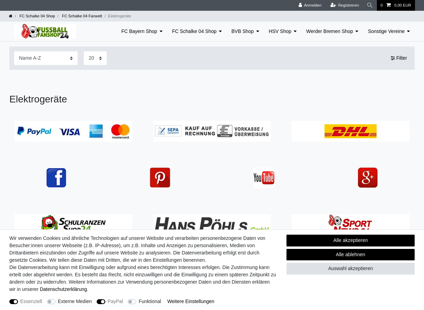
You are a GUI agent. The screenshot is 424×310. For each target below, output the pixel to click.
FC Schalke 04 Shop (36, 16)
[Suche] (370, 5)
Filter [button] (399, 58)
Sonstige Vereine (386, 31)
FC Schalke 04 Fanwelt (81, 16)
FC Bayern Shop (139, 31)
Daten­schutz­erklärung (63, 289)
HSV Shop (280, 31)
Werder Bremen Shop (329, 31)
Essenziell (31, 301)
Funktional (150, 301)
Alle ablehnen (350, 254)
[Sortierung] (46, 58)
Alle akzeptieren (350, 240)
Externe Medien (75, 301)
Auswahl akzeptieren (350, 268)
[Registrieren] (344, 5)
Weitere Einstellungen (190, 301)
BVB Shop (242, 31)
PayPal (115, 301)
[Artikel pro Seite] (95, 58)
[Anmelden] (309, 5)
